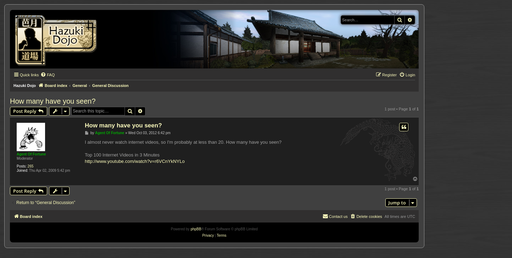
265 (31, 166)
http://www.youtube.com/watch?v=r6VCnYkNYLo (135, 161)
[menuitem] (47, 75)
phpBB (196, 229)
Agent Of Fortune (31, 154)
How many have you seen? (52, 101)
